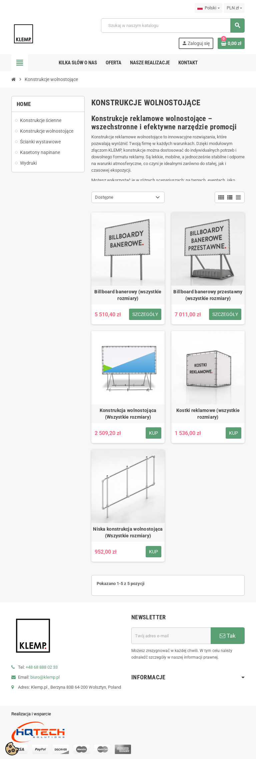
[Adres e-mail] (171, 635)
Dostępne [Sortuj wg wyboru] (104, 197)
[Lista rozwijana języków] (208, 8)
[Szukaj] (172, 25)
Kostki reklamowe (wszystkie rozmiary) (208, 414)
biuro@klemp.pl (45, 677)
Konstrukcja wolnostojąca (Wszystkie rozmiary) (128, 414)
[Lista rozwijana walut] (234, 8)
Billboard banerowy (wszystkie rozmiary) (127, 295)
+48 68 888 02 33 (42, 667)
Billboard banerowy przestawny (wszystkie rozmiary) (207, 295)
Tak (228, 635)
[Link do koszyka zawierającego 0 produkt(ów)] (231, 43)
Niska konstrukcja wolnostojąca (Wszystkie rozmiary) (128, 532)
